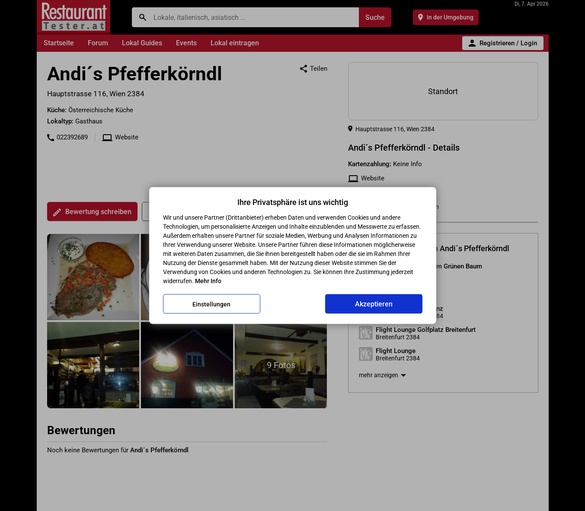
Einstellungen (211, 303)
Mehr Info (208, 281)
